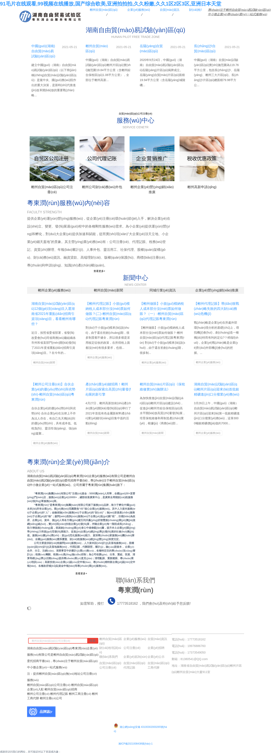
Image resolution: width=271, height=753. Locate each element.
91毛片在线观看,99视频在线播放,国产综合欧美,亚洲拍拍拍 (33, 751)
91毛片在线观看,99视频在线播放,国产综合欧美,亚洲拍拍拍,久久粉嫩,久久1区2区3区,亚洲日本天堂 (110, 4)
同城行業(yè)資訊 (162, 290)
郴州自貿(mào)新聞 (108, 290)
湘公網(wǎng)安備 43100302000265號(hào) (140, 721)
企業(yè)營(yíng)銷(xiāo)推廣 (216, 290)
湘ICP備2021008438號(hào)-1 (135, 739)
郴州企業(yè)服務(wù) (54, 290)
